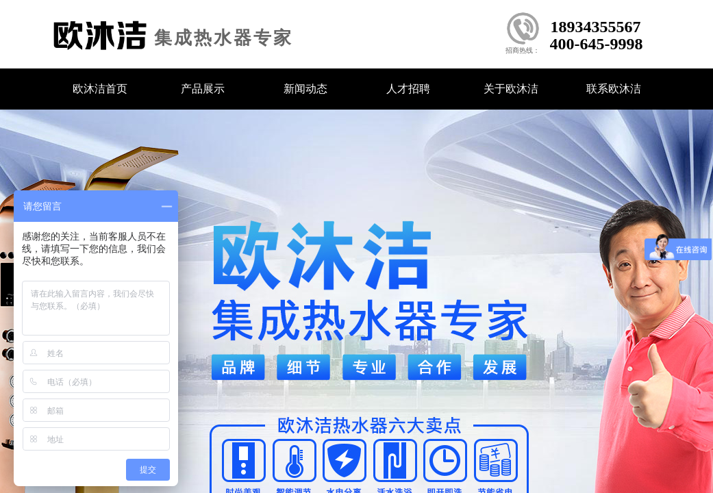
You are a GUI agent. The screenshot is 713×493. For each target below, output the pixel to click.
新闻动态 (305, 88)
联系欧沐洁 (613, 88)
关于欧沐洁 (511, 88)
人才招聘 (408, 88)
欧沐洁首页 (100, 88)
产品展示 (203, 88)
